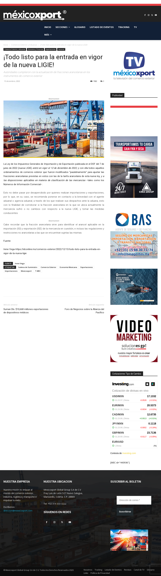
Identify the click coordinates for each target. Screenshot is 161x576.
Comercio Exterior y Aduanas (24, 44)
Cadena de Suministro (27, 267)
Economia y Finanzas (35, 49)
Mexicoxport (26, 271)
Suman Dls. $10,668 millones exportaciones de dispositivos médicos (25, 311)
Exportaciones (86, 267)
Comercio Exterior (48, 267)
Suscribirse (125, 511)
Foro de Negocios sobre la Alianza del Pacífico (84, 311)
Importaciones (11, 271)
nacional (61, 49)
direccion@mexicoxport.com (17, 510)
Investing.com (129, 453)
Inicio (5, 44)
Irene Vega (20, 263)
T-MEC (38, 271)
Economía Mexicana (68, 267)
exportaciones (51, 49)
